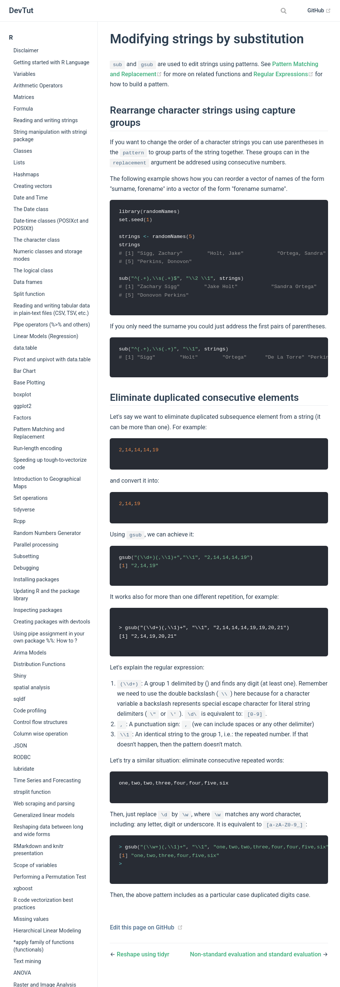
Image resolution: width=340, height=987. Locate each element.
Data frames (28, 282)
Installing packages (36, 579)
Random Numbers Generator (47, 533)
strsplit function (32, 792)
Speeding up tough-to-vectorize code (50, 463)
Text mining (27, 961)
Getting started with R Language (51, 62)
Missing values (31, 919)
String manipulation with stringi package (50, 135)
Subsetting (26, 556)
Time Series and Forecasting (47, 780)
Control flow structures (40, 722)
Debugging (26, 568)
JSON (20, 746)
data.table (25, 348)
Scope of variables (35, 865)
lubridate (23, 769)
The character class (36, 240)
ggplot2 (22, 406)
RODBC (22, 757)
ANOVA (22, 973)
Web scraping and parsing (44, 804)
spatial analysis (31, 687)
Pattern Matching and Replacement (38, 433)
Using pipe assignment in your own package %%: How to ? (48, 637)
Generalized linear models (44, 815)
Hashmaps (26, 174)
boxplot (22, 394)
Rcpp (19, 521)
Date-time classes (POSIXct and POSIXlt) (50, 224)
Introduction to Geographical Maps (47, 482)
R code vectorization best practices (43, 903)
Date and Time (30, 198)
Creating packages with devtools (51, 622)
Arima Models (29, 653)
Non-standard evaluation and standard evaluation (256, 962)
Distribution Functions (39, 664)
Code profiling (29, 711)
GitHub (319, 11)
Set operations (30, 498)
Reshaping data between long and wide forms (48, 830)
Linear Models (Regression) (45, 336)
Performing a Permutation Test (49, 877)
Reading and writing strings (45, 120)
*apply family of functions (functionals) (43, 946)
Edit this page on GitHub (142, 935)
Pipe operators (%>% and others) (51, 325)
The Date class (31, 209)
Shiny (19, 676)
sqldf (19, 699)
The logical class (33, 270)
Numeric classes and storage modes (47, 255)
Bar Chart (24, 371)
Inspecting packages (37, 610)
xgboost (22, 888)
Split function (29, 294)
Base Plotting (29, 383)
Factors (22, 418)
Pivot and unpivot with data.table (52, 359)
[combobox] (285, 10)
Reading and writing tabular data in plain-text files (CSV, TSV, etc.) (51, 309)
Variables (24, 74)
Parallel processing (35, 545)
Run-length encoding (37, 448)
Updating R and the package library (46, 594)
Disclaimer (25, 50)
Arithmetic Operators (38, 86)
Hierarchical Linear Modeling (47, 931)
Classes (22, 151)
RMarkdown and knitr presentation (38, 850)
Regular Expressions (284, 74)
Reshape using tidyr (143, 962)
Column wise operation (40, 734)
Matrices (23, 97)
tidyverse (24, 510)
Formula (23, 109)
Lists (19, 162)
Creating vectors (32, 186)
